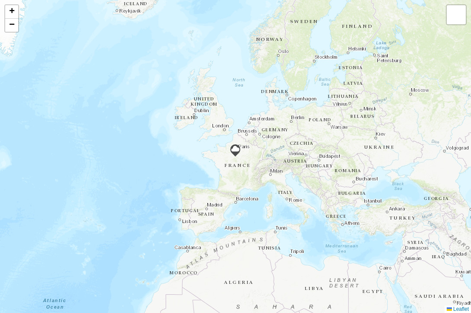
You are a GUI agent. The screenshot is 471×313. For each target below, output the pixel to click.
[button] (235, 150)
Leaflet (458, 309)
